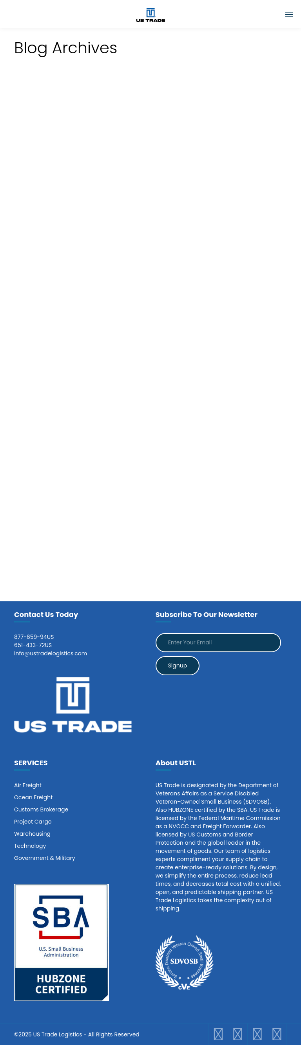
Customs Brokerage (41, 809)
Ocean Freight (33, 797)
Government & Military (44, 858)
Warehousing (32, 834)
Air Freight (28, 785)
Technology (30, 846)
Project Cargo (33, 822)
